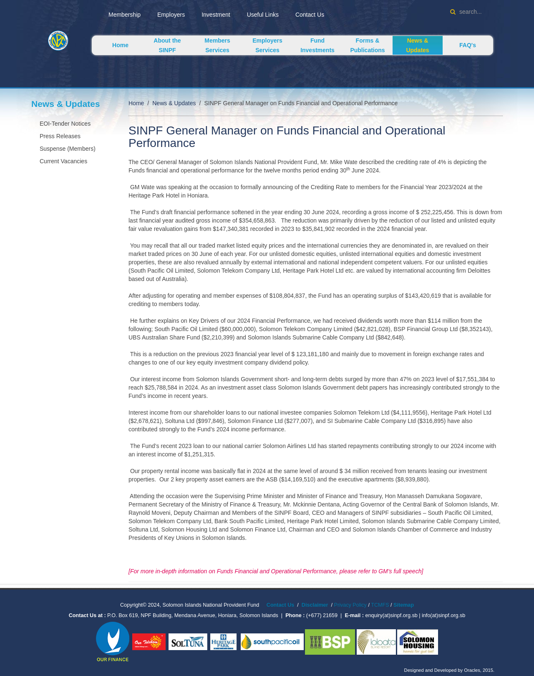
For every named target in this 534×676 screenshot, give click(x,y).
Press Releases (60, 136)
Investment (216, 14)
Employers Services (267, 45)
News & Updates (417, 45)
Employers (171, 14)
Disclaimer (315, 605)
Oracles (472, 670)
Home (120, 45)
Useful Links (263, 14)
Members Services (217, 45)
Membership (124, 14)
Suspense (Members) (68, 148)
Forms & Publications (367, 45)
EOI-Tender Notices (65, 123)
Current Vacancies (63, 161)
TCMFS (380, 605)
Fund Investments (317, 45)
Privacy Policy (350, 605)
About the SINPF (167, 45)
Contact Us (309, 14)
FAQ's (467, 45)
